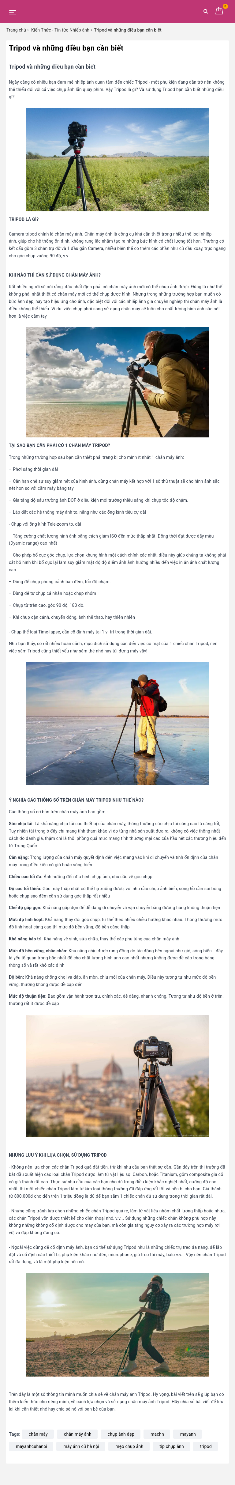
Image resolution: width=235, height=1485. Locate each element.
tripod (206, 1446)
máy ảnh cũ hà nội (81, 1446)
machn (157, 1434)
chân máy (38, 1434)
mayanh (188, 1434)
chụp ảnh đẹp (121, 1434)
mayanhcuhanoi (31, 1446)
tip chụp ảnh (172, 1446)
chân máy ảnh (77, 1434)
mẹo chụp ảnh (129, 1446)
